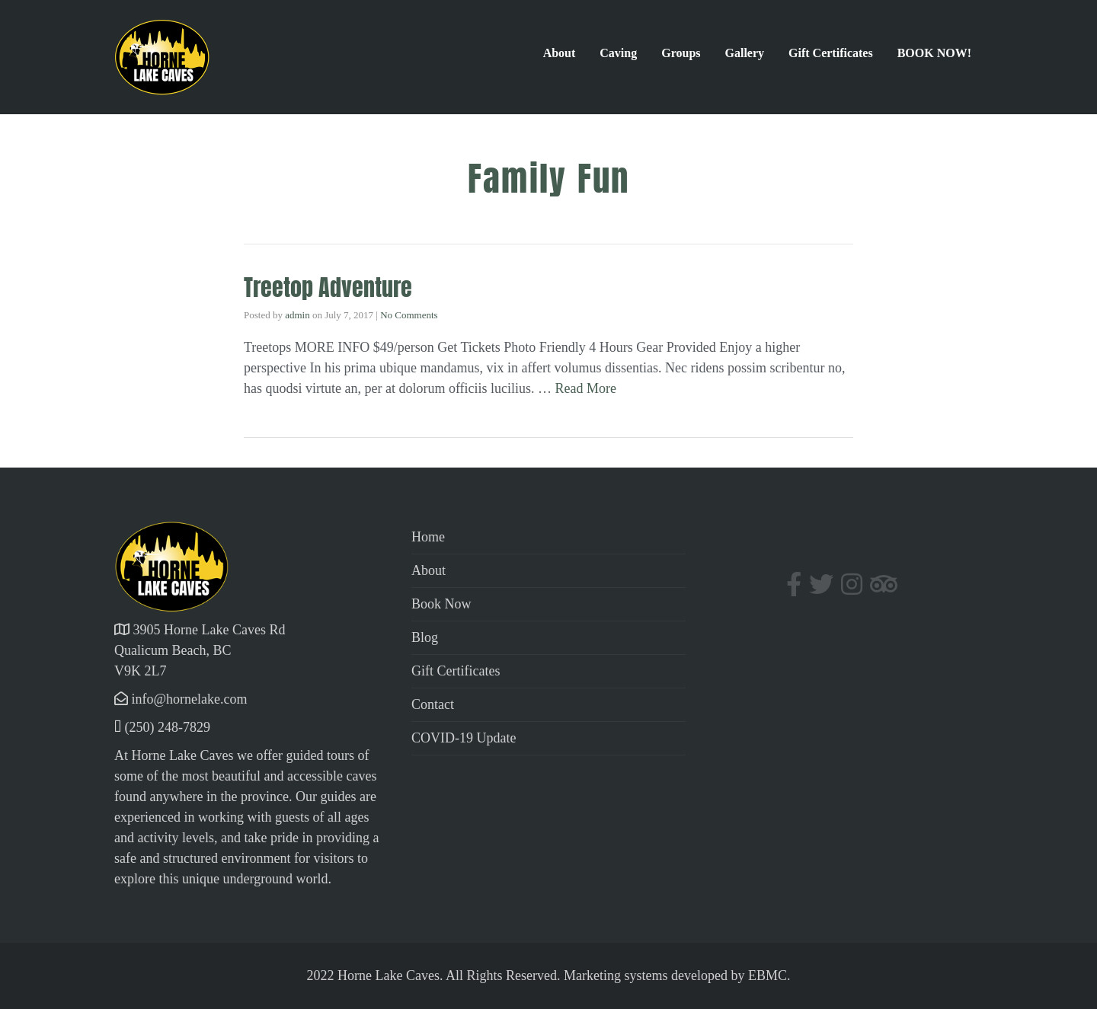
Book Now (441, 603)
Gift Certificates (830, 52)
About (559, 52)
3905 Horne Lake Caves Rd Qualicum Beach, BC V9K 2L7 (199, 650)
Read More (585, 388)
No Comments (408, 315)
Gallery (745, 52)
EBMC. (769, 975)
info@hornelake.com (190, 699)
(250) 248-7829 (167, 727)
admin (297, 315)
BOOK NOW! (934, 52)
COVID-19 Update (463, 738)
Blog (424, 637)
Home (428, 536)
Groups (680, 52)
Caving (618, 52)
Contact (432, 704)
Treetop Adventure (328, 287)
